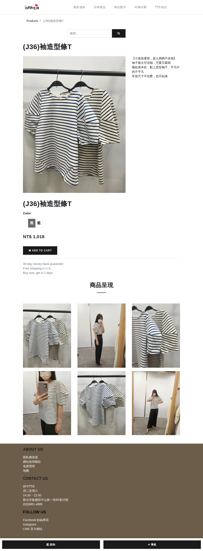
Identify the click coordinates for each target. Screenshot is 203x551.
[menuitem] (79, 7)
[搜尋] (119, 33)
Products (32, 21)
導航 (152, 544)
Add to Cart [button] (40, 250)
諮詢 (51, 544)
